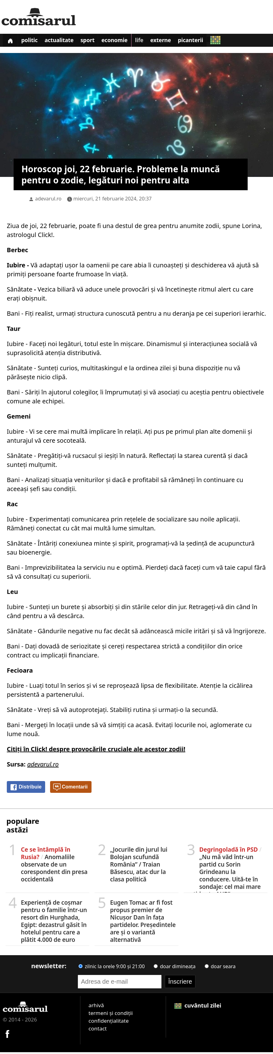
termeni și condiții (110, 1014)
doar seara (220, 967)
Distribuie (25, 789)
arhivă (96, 1006)
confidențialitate (108, 1022)
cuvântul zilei (197, 1007)
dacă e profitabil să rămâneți (154, 481)
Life (149, 41)
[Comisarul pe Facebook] (7, 1035)
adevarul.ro (48, 200)
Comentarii (70, 789)
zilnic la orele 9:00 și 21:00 (112, 967)
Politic (32, 41)
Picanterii (205, 41)
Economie (123, 41)
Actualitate (64, 41)
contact (97, 1030)
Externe (172, 41)
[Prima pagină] (11, 41)
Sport (94, 41)
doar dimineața (174, 967)
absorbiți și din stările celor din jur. (137, 608)
